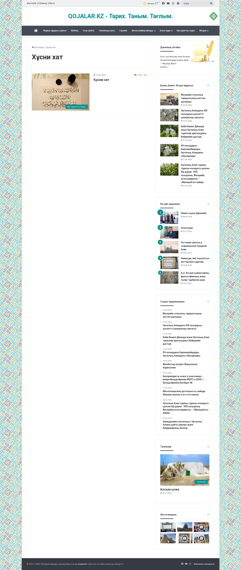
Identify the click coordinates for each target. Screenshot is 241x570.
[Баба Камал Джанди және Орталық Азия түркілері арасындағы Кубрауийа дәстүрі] (169, 131)
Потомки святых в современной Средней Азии (194, 246)
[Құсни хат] (60, 91)
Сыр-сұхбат (88, 30)
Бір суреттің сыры (186, 30)
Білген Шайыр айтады (142, 30)
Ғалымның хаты (107, 30)
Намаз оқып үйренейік (194, 213)
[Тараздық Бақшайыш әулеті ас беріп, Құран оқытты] (185, 527)
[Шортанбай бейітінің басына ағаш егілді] (201, 538)
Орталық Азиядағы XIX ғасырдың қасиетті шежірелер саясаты (194, 114)
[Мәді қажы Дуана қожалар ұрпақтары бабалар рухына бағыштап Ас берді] (168, 527)
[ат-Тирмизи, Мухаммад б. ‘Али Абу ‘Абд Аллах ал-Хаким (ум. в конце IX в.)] (168, 538)
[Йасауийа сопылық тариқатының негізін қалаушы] (169, 99)
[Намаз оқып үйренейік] (169, 218)
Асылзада (187, 228)
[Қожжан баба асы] (185, 538)
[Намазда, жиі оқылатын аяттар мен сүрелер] (169, 263)
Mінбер (74, 30)
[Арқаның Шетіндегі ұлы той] (201, 527)
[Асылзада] (169, 232)
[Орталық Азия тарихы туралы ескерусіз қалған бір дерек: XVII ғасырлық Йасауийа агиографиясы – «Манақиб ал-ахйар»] (169, 169)
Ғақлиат (123, 30)
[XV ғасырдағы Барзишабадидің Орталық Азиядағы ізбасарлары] (169, 150)
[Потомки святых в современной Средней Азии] (169, 247)
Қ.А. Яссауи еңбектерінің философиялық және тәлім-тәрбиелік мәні (195, 276)
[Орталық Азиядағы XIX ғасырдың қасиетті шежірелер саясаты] (169, 115)
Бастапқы (38, 47)
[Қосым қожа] (184, 470)
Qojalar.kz (82, 564)
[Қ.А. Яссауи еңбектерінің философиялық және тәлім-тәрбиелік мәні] (169, 277)
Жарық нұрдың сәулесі (54, 30)
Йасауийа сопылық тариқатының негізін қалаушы (193, 98)
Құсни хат (101, 80)
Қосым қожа (169, 489)
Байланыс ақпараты (204, 564)
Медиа (202, 30)
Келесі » (164, 67)
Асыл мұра (165, 30)
